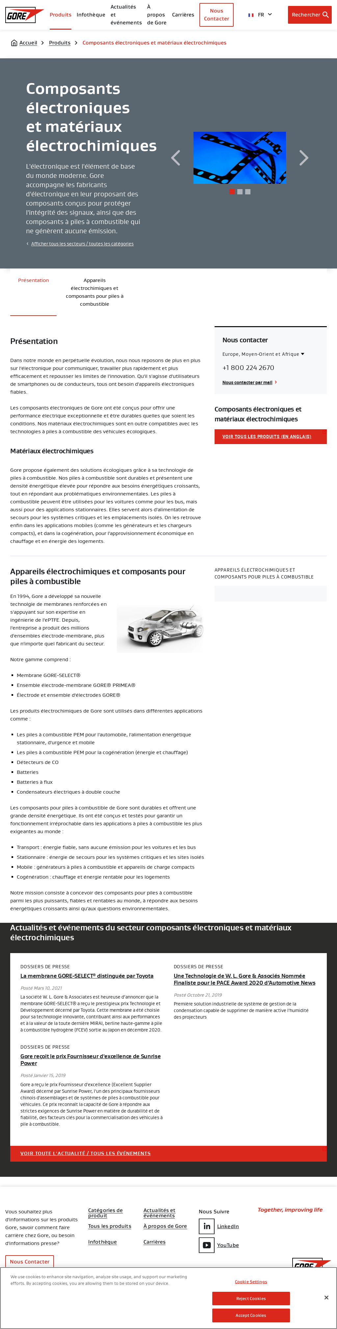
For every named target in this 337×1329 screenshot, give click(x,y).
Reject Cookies (251, 1298)
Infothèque (102, 1242)
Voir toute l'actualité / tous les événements (85, 1153)
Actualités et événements (126, 14)
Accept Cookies (251, 1315)
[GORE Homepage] (24, 15)
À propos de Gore (157, 14)
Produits (60, 14)
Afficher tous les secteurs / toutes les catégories (82, 243)
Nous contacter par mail (247, 382)
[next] (304, 158)
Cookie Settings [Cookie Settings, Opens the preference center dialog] (251, 1281)
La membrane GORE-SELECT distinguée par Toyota (86, 976)
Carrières (154, 1242)
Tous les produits (109, 1226)
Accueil (28, 42)
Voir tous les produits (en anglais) (267, 436)
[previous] (175, 158)
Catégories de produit (105, 1211)
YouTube (219, 1245)
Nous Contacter (216, 14)
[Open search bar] (310, 15)
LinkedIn (219, 1226)
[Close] (326, 1297)
